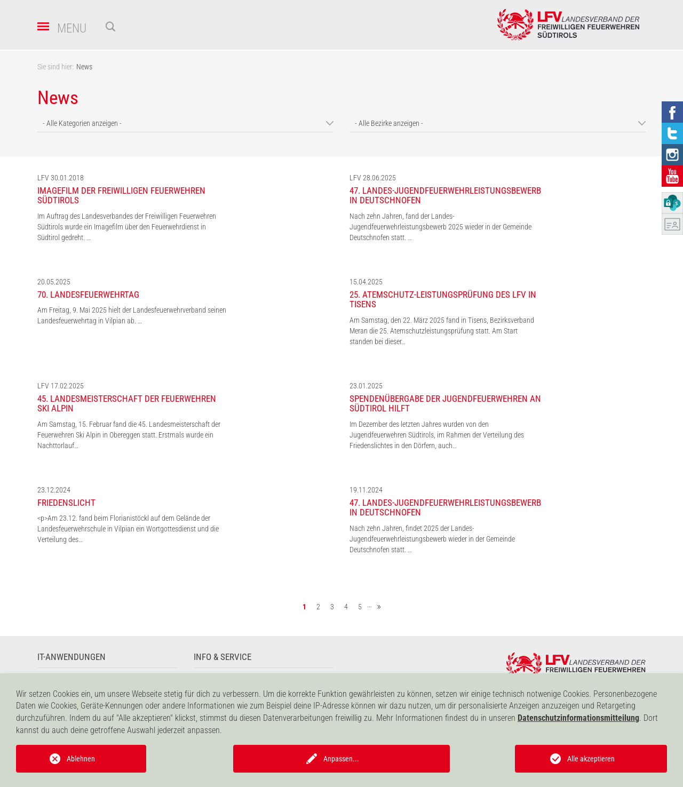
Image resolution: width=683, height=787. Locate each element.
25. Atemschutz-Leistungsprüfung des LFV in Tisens (443, 299)
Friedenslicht (66, 502)
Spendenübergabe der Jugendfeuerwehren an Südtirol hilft (445, 403)
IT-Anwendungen (71, 657)
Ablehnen (81, 758)
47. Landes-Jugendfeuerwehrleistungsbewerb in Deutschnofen (445, 195)
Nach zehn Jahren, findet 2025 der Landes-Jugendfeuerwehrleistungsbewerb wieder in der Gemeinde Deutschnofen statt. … (432, 539)
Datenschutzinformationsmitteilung (578, 718)
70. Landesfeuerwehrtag (88, 294)
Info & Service (222, 657)
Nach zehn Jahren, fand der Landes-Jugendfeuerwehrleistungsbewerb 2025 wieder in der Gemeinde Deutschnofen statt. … (440, 227)
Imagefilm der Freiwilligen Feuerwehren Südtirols (121, 195)
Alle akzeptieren (591, 758)
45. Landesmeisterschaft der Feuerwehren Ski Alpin (126, 403)
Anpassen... (341, 758)
